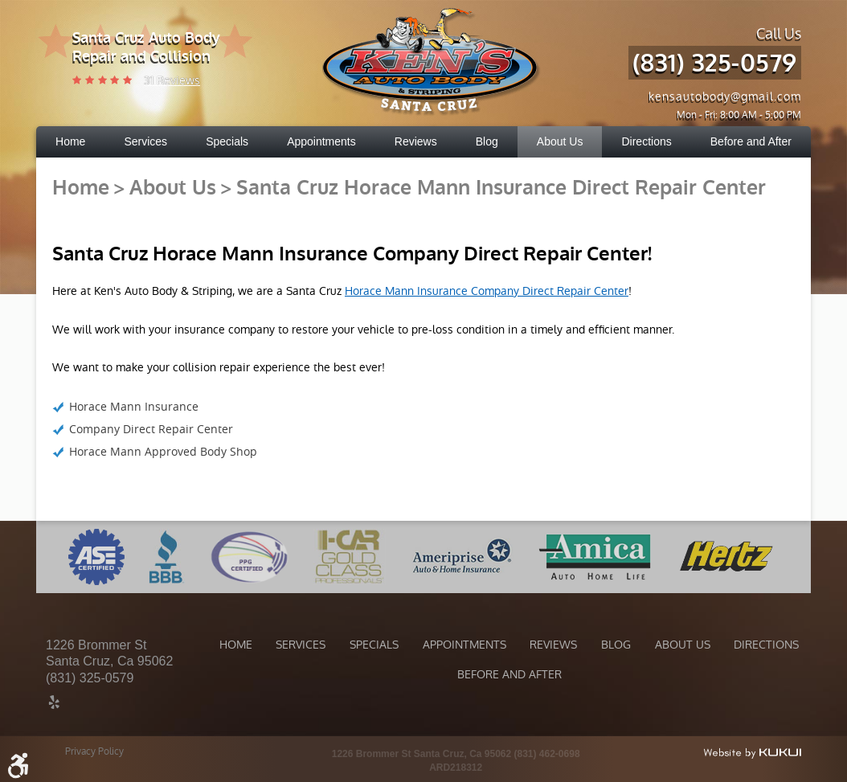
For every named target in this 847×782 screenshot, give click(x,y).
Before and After (751, 141)
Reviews (416, 141)
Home (70, 141)
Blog (487, 141)
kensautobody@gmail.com (725, 96)
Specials (227, 141)
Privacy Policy (94, 751)
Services (145, 141)
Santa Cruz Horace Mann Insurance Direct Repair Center (501, 188)
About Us (560, 141)
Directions (646, 141)
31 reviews (172, 80)
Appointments (321, 141)
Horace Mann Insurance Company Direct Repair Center (486, 291)
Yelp (54, 704)
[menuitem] (70, 142)
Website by (752, 753)
